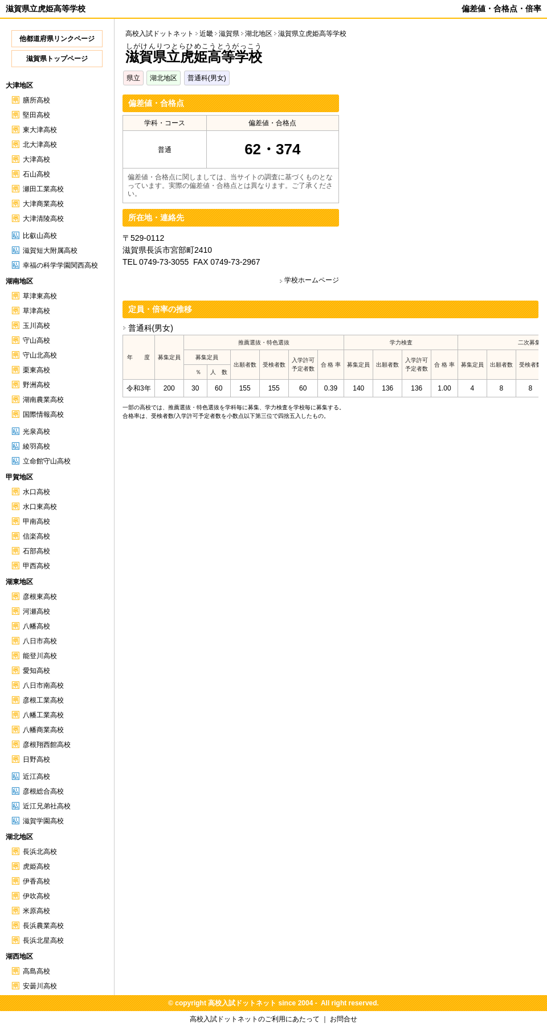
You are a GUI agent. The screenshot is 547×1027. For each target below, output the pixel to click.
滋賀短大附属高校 (50, 250)
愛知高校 (36, 671)
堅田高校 (36, 115)
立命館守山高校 (47, 461)
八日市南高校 (43, 685)
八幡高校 (36, 626)
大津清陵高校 (43, 219)
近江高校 (36, 776)
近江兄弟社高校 (47, 806)
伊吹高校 (36, 896)
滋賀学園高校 (43, 821)
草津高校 (36, 311)
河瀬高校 (36, 611)
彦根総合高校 (43, 791)
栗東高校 (36, 370)
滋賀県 (229, 34)
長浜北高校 (40, 852)
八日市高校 (40, 641)
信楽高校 (36, 536)
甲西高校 (36, 566)
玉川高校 (36, 326)
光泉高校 (36, 432)
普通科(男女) (206, 78)
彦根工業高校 (43, 700)
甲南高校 (36, 521)
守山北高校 (40, 355)
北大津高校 (40, 145)
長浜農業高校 (43, 926)
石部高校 (36, 551)
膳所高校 (36, 100)
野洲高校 (36, 385)
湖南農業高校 (43, 400)
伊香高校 (36, 881)
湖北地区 (163, 78)
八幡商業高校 (43, 730)
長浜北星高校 (43, 940)
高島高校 (36, 971)
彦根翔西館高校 (47, 745)
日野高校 (36, 759)
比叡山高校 (40, 236)
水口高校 (36, 492)
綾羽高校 (36, 446)
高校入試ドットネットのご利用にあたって (255, 1019)
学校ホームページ (311, 280)
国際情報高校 (43, 414)
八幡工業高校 (43, 715)
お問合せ (343, 1019)
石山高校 (36, 174)
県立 (133, 78)
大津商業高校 (43, 204)
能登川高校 (40, 656)
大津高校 (36, 159)
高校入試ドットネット (159, 34)
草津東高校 (40, 296)
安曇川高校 (40, 986)
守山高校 (36, 340)
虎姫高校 (36, 866)
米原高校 (36, 911)
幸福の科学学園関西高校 (60, 265)
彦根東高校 (40, 597)
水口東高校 (40, 507)
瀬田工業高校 (43, 189)
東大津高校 (40, 130)
